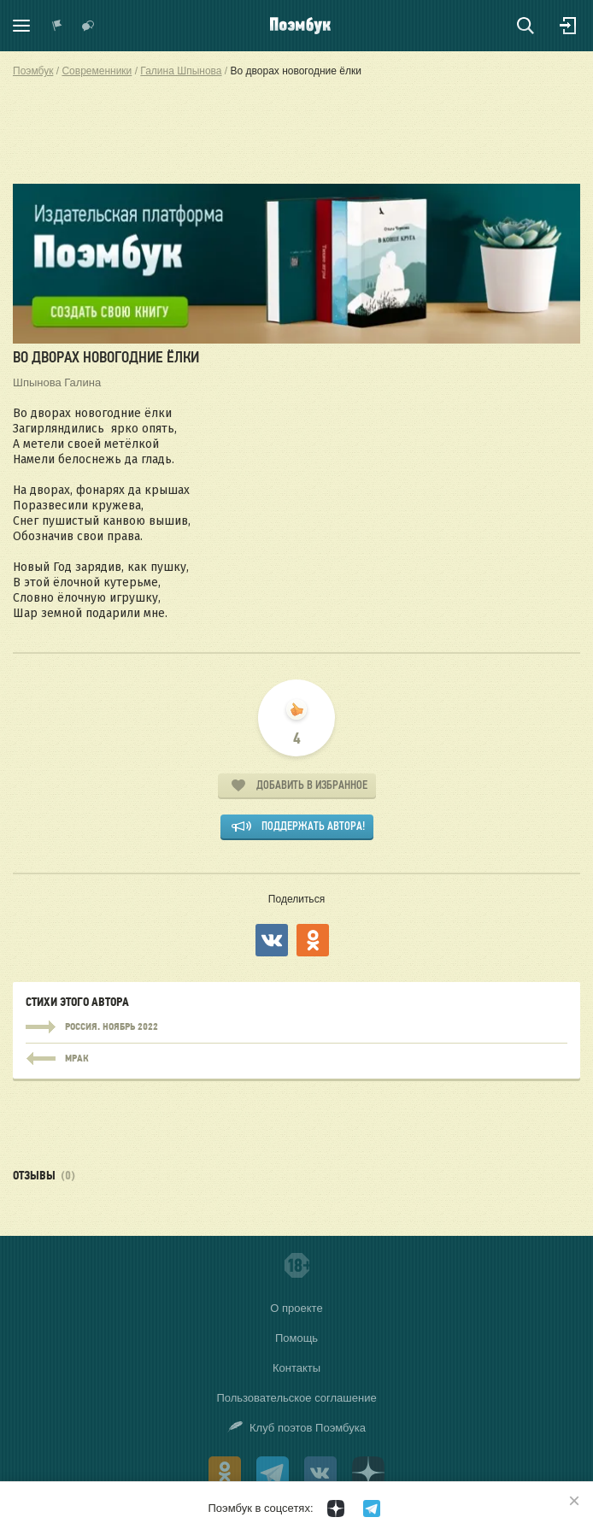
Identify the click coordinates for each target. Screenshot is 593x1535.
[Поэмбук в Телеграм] (371, 1508)
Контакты (296, 1368)
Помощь (296, 1338)
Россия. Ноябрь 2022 (296, 1027)
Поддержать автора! (313, 826)
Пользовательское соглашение (296, 1397)
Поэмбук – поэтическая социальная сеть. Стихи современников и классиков (300, 25)
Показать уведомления (57, 25)
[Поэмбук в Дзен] (335, 1508)
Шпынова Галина (57, 382)
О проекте (296, 1308)
